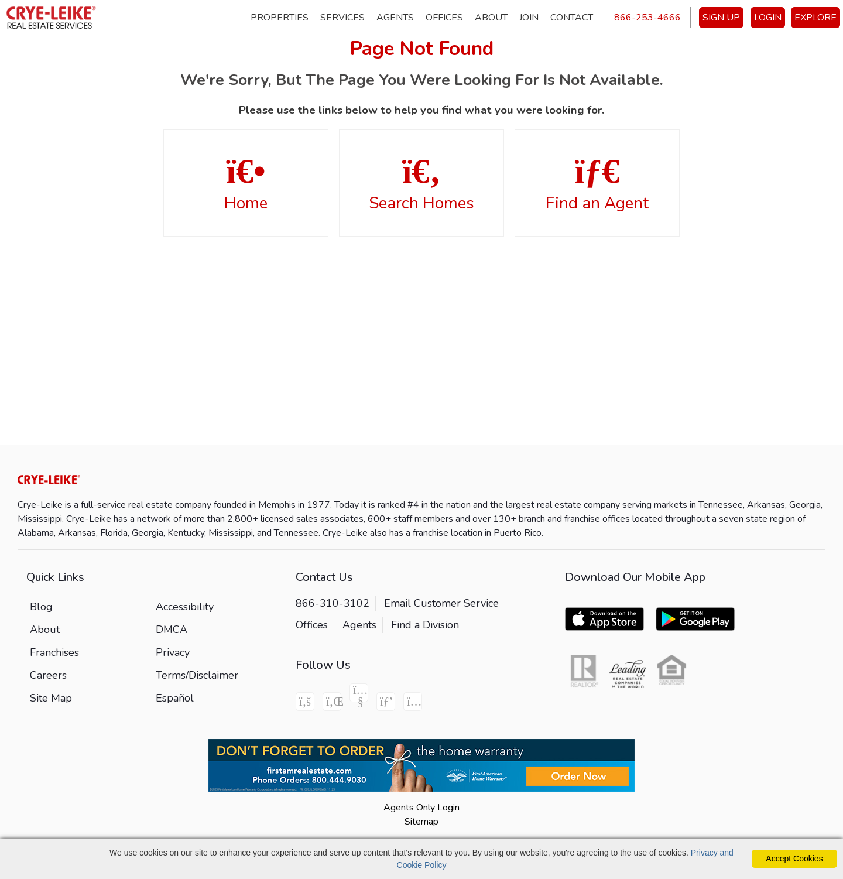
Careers (48, 675)
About (491, 17)
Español (175, 698)
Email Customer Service (441, 603)
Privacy (173, 652)
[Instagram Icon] (412, 701)
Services (342, 17)
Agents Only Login (421, 807)
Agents (395, 17)
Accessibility (185, 607)
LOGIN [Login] (768, 17)
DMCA (171, 630)
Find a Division (425, 625)
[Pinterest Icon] (385, 701)
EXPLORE (815, 17)
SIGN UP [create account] (721, 17)
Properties (280, 17)
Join (529, 17)
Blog (41, 607)
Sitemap (421, 821)
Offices (444, 17)
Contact (571, 17)
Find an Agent (597, 183)
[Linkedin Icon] (332, 701)
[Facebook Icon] (305, 701)
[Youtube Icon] (358, 692)
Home (246, 183)
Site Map (51, 698)
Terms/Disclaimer (197, 675)
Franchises (54, 652)
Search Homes (421, 183)
